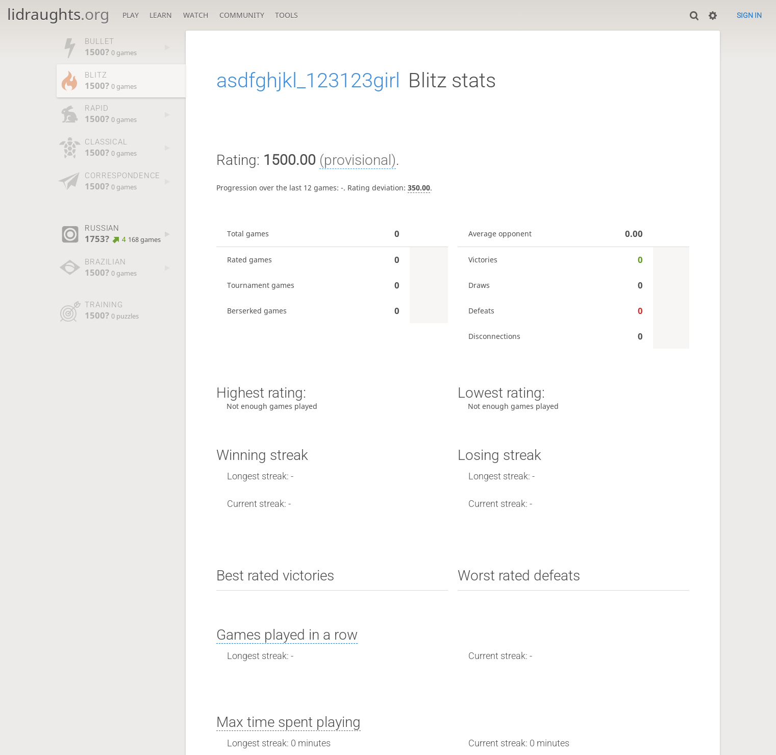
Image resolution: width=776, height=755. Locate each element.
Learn (160, 15)
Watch (195, 15)
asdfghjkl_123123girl (308, 80)
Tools (286, 15)
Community (241, 15)
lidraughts (58, 14)
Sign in (749, 15)
